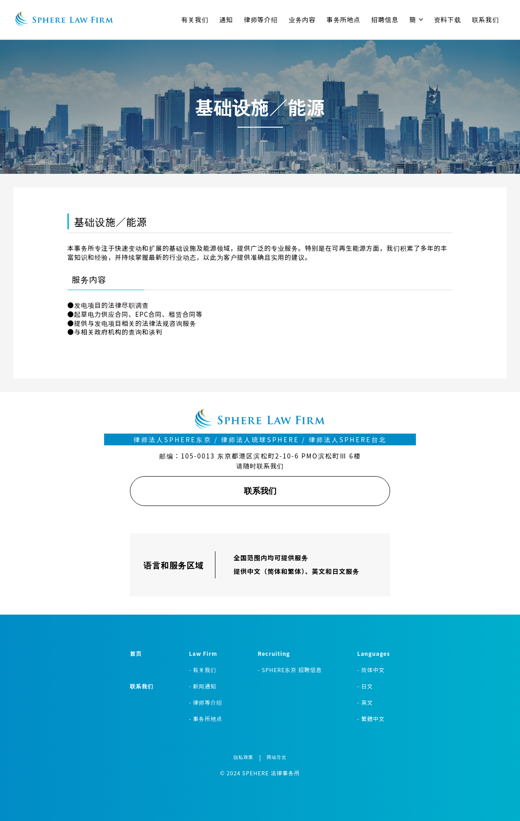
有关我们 (195, 19)
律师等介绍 (261, 19)
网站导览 (276, 757)
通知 (226, 19)
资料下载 (447, 19)
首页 (136, 653)
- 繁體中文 (371, 718)
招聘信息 (385, 19)
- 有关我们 (202, 669)
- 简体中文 (371, 669)
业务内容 (302, 19)
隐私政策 (243, 757)
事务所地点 (344, 19)
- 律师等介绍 (205, 702)
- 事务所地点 (205, 718)
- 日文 (365, 686)
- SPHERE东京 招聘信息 (290, 669)
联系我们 (485, 19)
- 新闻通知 (202, 686)
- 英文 (365, 702)
